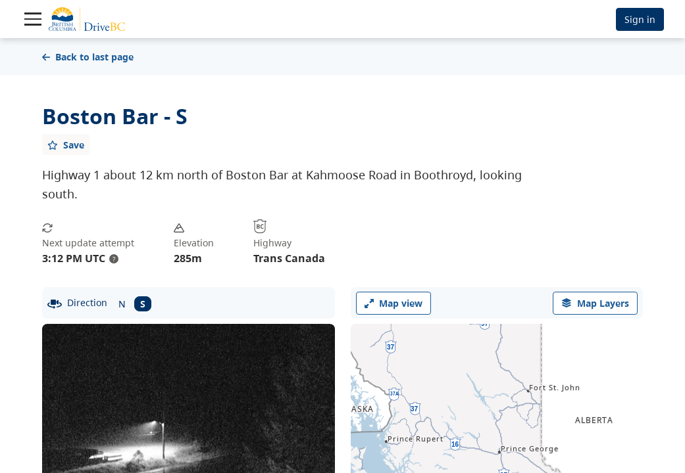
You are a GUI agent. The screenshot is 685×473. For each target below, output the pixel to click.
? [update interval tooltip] (114, 258)
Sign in (639, 19)
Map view (393, 303)
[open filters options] (595, 303)
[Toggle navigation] (33, 19)
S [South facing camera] (142, 304)
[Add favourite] (65, 144)
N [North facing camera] (122, 304)
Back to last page (88, 57)
